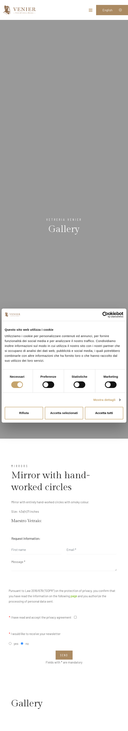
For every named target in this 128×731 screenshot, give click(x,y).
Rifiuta (24, 413)
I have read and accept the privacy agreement (40, 617)
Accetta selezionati (64, 413)
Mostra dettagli (104, 400)
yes (16, 643)
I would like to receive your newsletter (35, 634)
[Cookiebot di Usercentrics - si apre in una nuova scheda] (105, 315)
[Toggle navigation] (90, 11)
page (74, 596)
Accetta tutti (104, 413)
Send (64, 655)
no (27, 643)
